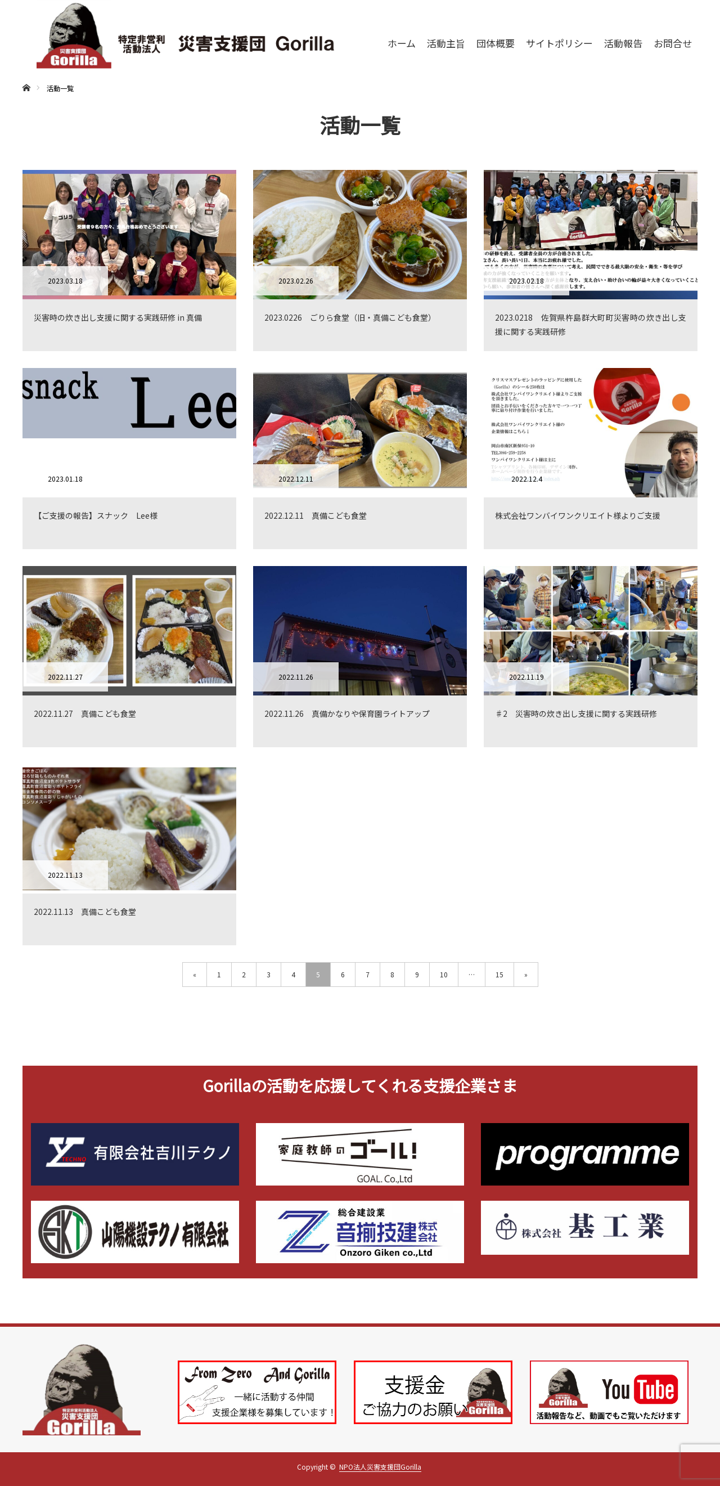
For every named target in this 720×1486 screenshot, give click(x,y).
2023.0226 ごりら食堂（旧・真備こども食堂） (350, 317)
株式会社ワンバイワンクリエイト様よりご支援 (577, 515)
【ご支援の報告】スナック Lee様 (96, 515)
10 (444, 974)
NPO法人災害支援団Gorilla (380, 1466)
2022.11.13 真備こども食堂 (85, 911)
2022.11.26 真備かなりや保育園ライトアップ (347, 713)
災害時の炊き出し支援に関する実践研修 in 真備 (118, 317)
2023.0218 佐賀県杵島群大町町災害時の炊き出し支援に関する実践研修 (590, 324)
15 (499, 974)
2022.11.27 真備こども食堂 (85, 713)
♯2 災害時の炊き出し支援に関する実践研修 (576, 713)
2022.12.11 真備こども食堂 (315, 515)
